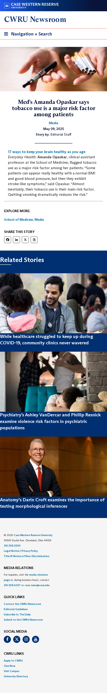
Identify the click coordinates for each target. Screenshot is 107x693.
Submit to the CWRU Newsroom (23, 619)
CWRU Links (14, 654)
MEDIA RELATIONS (18, 568)
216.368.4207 (12, 585)
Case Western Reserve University (33, 535)
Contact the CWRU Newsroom (22, 604)
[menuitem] (53, 604)
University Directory (16, 676)
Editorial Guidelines (16, 609)
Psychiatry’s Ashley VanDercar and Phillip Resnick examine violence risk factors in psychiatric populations (50, 421)
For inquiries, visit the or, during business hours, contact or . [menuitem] (27, 580)
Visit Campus (11, 671)
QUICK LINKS (14, 597)
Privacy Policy (29, 551)
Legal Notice (11, 551)
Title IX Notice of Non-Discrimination (26, 556)
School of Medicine (18, 220)
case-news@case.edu (37, 585)
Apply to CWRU (13, 660)
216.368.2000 (12, 545)
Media (39, 220)
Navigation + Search (27, 34)
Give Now (9, 665)
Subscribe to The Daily (17, 614)
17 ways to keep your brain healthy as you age (46, 151)
